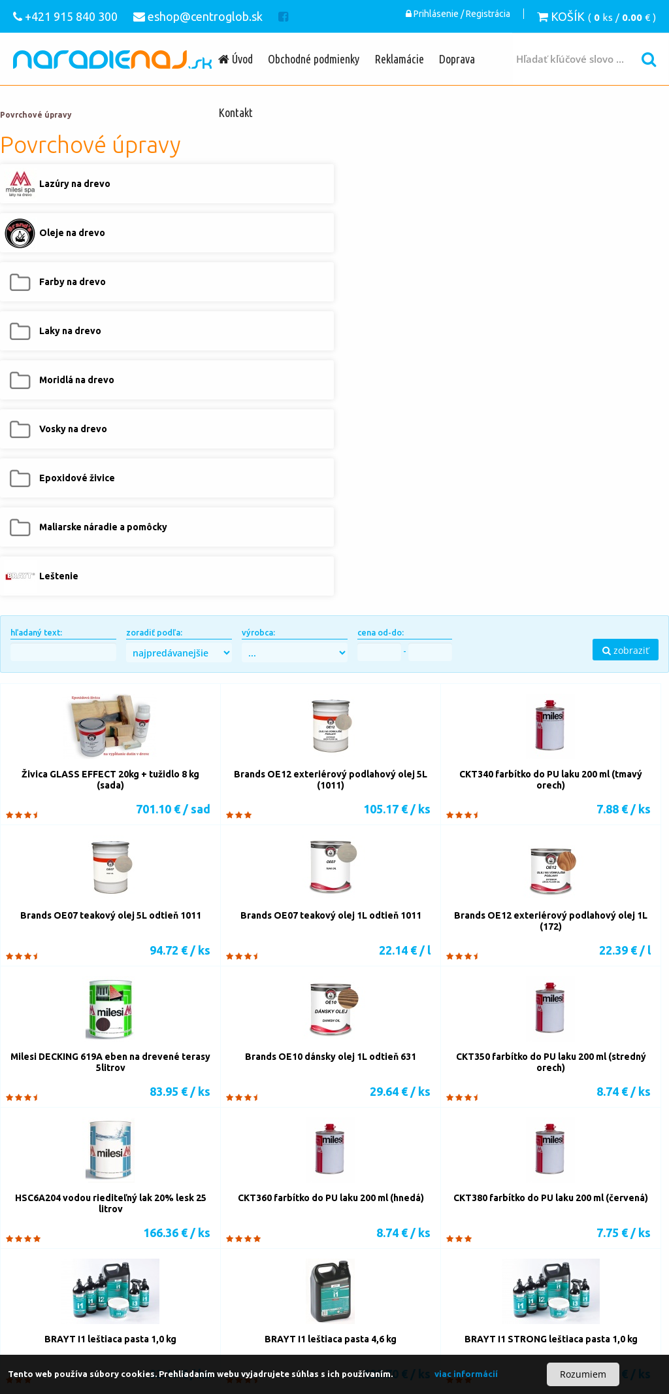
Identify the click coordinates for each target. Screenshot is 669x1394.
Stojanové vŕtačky (336, 1234)
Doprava (457, 58)
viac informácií (466, 1373)
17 (498, 1119)
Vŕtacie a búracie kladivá (237, 1234)
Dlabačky (400, 1234)
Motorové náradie (151, 1339)
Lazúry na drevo (262, 1307)
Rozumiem (583, 1374)
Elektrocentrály (223, 1339)
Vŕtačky (406, 1224)
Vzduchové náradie (70, 1339)
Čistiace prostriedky (185, 1349)
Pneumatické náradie (211, 1286)
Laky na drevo (60, 1318)
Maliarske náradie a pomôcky (363, 1318)
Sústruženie (85, 1286)
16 (471, 1119)
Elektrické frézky (173, 1224)
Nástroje (258, 1224)
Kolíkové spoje (196, 1265)
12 (364, 1119)
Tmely (150, 1265)
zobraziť (625, 356)
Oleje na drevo (327, 1307)
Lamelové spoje (259, 1265)
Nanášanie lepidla (66, 1265)
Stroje (223, 1224)
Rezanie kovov (199, 1213)
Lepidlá (119, 1265)
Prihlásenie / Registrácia (458, 16)
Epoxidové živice (267, 1318)
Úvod (235, 58)
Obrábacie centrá (332, 1276)
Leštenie (48, 1328)
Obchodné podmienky (313, 58)
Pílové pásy (140, 1213)
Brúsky (85, 1255)
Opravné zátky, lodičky (338, 1265)
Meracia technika (292, 1339)
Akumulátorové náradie (317, 1328)
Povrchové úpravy (36, 114)
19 (552, 1119)
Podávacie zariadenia (119, 1297)
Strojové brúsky (230, 1255)
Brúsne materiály (360, 1245)
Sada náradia (395, 1328)
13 (391, 1119)
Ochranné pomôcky (105, 1349)
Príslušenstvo (182, 1245)
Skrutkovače (151, 1234)
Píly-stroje (127, 1203)
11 (338, 1119)
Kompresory (139, 1286)
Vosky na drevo (198, 1318)
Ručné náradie (175, 1328)
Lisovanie (367, 1286)
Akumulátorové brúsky (149, 1255)
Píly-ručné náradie (284, 1203)
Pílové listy (88, 1213)
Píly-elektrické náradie (198, 1203)
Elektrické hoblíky (101, 1224)
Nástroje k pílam (360, 1203)
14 (418, 1119)
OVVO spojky (169, 1276)
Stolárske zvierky (102, 1276)
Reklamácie (399, 58)
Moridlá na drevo (127, 1318)
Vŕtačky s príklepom (74, 1234)
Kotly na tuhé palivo (103, 1307)
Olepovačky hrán (388, 1255)
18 (525, 1119)
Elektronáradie (237, 1328)
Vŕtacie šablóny (118, 1245)
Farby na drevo (392, 1307)
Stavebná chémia (203, 1297)
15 (445, 1119)
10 (311, 1119)
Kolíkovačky (55, 1245)
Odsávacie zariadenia (300, 1286)
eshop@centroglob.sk (559, 1276)
